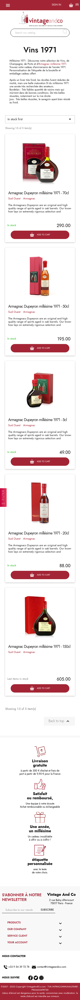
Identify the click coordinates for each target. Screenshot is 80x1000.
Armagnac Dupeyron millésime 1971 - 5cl (37, 419)
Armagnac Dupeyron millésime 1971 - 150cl (39, 646)
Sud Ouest (14, 198)
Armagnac (29, 198)
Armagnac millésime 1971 (52, 64)
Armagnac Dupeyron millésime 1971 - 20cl (38, 533)
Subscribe (47, 910)
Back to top (59, 721)
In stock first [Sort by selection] (39, 119)
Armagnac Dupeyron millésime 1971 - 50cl (38, 306)
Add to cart (40, 235)
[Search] (39, 33)
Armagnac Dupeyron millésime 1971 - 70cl (38, 193)
